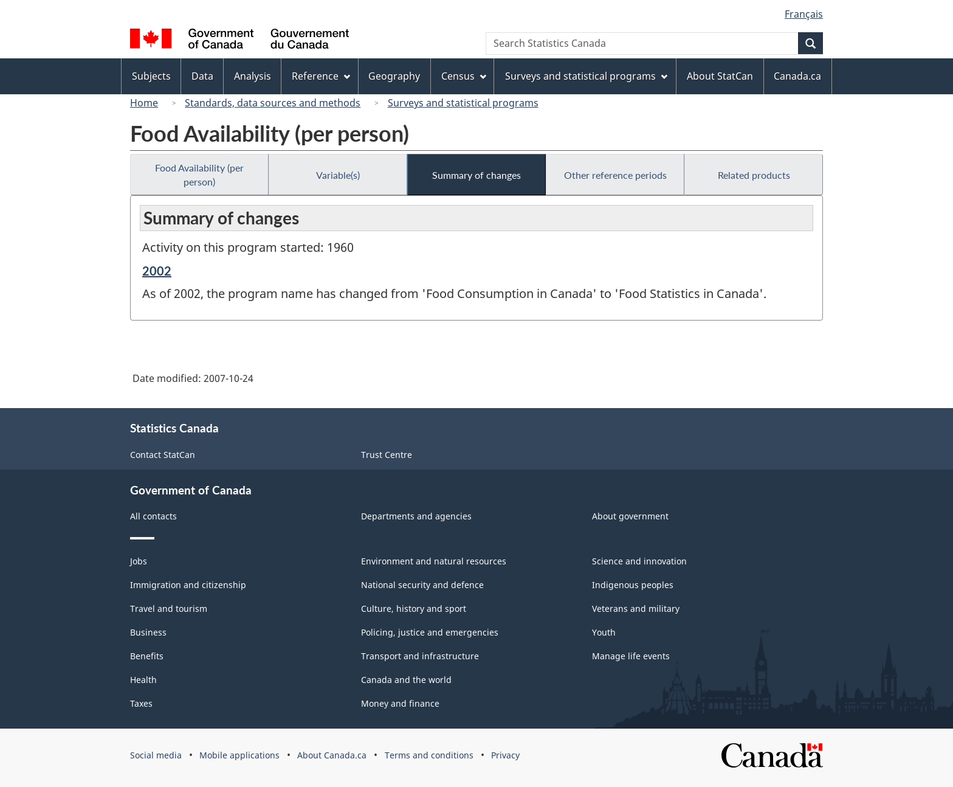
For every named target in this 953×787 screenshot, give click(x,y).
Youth (604, 632)
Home (144, 102)
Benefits (146, 656)
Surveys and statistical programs (463, 102)
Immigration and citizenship (188, 585)
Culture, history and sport (413, 608)
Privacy (505, 755)
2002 (156, 270)
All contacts (153, 516)
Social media (156, 755)
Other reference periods (615, 175)
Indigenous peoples (632, 585)
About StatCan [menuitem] (720, 76)
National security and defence (422, 585)
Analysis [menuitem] (252, 76)
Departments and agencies (416, 516)
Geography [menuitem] (394, 76)
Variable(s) (338, 175)
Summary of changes (476, 175)
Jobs (138, 561)
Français (804, 14)
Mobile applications (239, 755)
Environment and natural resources (433, 561)
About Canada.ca (331, 755)
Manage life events (631, 656)
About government (630, 516)
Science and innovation (639, 561)
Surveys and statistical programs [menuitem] (586, 76)
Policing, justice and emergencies (429, 632)
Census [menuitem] (463, 76)
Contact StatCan (162, 454)
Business (148, 632)
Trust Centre (386, 454)
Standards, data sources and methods (272, 102)
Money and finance (400, 703)
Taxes (141, 703)
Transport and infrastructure (420, 656)
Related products (754, 175)
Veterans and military (635, 608)
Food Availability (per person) (199, 174)
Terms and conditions (429, 755)
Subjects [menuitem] (151, 76)
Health (143, 679)
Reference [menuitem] (321, 76)
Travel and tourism (168, 608)
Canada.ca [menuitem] (797, 76)
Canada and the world (406, 679)
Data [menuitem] (202, 76)
